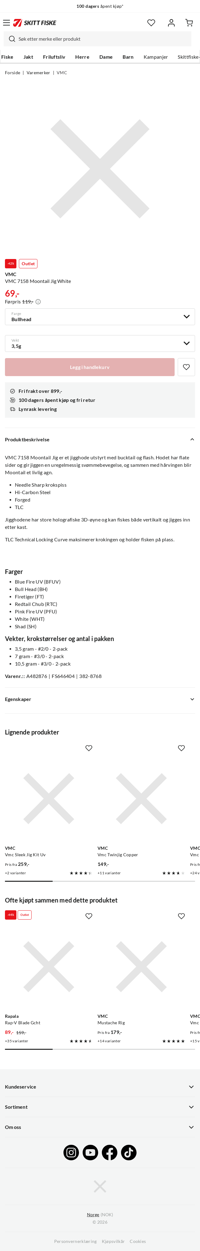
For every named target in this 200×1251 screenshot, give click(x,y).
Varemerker (38, 72)
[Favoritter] (151, 23)
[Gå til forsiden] (34, 23)
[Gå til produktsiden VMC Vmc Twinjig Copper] (141, 799)
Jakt (28, 57)
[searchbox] (103, 39)
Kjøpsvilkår (113, 1241)
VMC (62, 72)
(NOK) (100, 1215)
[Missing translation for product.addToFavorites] (186, 367)
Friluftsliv (54, 57)
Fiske (7, 57)
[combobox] (97, 38)
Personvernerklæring (75, 1241)
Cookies (138, 1241)
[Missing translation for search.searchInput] (9, 39)
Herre (82, 57)
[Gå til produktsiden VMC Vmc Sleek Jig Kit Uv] (49, 799)
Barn (128, 57)
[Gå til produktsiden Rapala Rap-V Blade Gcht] (49, 967)
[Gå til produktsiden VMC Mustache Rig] (141, 967)
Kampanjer (156, 57)
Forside (12, 72)
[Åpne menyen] (6, 23)
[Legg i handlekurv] (90, 367)
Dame (106, 57)
